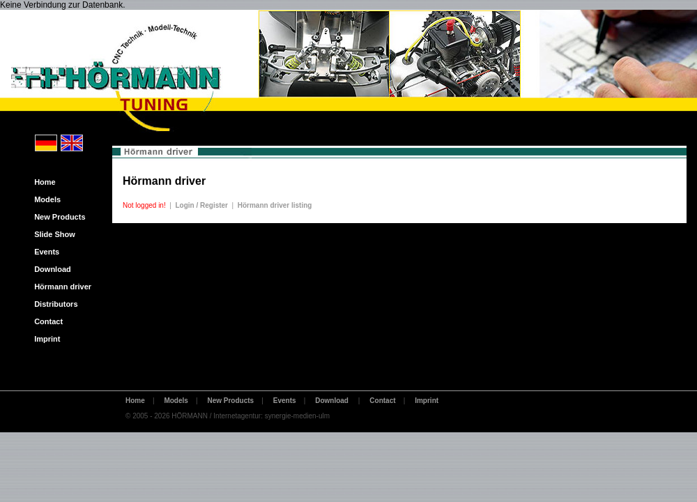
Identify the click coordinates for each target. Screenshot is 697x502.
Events (43, 252)
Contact (45, 321)
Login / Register (201, 205)
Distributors (53, 304)
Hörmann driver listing (275, 205)
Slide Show (51, 234)
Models (44, 199)
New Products (57, 217)
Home (42, 182)
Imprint (44, 339)
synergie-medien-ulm (297, 416)
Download (49, 269)
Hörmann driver (59, 286)
